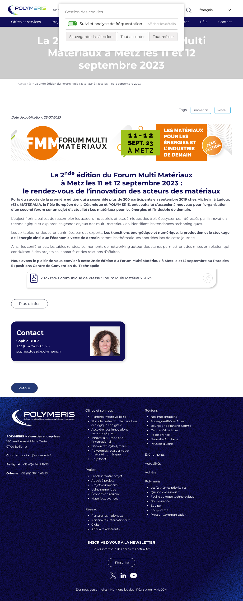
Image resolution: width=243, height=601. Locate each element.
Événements (155, 452)
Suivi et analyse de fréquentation (110, 24)
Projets (57, 22)
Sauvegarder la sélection (90, 36)
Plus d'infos (29, 301)
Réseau (222, 107)
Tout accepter (133, 36)
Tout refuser (163, 36)
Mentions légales (122, 586)
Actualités (25, 81)
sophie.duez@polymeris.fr (38, 348)
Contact (225, 22)
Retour (24, 385)
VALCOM (160, 586)
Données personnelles (91, 586)
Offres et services (26, 22)
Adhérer (151, 470)
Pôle (204, 22)
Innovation (200, 107)
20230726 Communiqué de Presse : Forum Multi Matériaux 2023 (96, 275)
